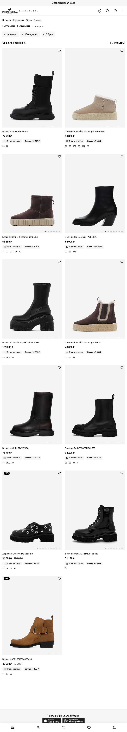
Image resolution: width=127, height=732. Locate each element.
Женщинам (31, 34)
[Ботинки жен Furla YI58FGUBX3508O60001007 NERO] (95, 407)
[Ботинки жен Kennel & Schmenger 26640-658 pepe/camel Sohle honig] (95, 301)
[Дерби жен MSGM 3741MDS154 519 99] (32, 512)
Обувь (49, 34)
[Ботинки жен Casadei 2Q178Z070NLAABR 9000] (32, 301)
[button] (115, 11)
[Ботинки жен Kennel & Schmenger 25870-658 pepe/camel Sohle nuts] (32, 196)
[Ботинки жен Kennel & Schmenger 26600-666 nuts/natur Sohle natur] (95, 90)
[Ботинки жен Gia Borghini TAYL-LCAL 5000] (95, 196)
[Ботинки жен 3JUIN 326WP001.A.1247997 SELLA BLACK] (32, 90)
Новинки (11, 34)
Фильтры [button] (117, 42)
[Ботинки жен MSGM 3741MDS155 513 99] (95, 512)
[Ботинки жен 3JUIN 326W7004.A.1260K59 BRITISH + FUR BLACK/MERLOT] (32, 407)
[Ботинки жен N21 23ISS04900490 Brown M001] (32, 618)
